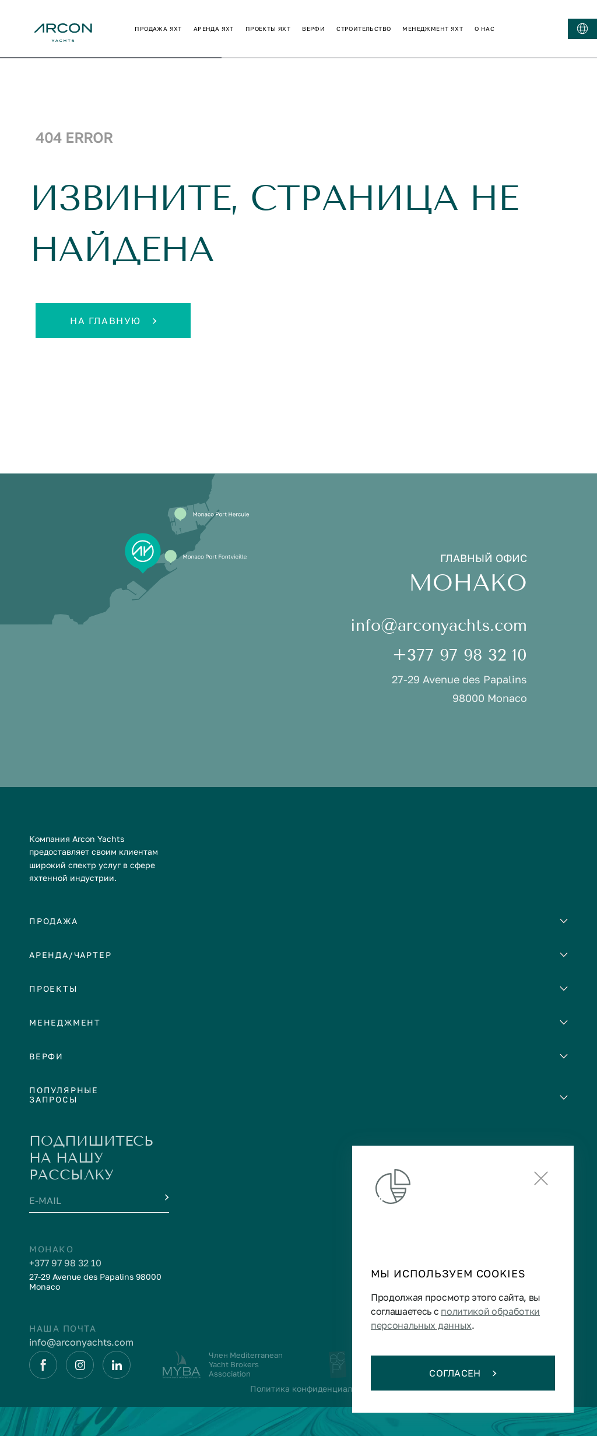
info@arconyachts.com (438, 625)
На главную (113, 320)
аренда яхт (214, 28)
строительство (363, 28)
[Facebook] (43, 1365)
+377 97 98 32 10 (459, 655)
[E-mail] (88, 1202)
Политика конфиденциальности (315, 1388)
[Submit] (165, 1197)
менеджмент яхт (432, 28)
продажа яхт (158, 28)
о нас (484, 28)
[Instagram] (80, 1365)
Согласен (463, 1373)
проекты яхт (267, 28)
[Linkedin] (117, 1365)
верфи (313, 28)
